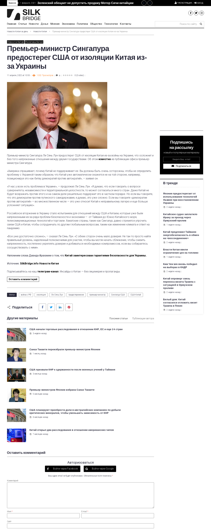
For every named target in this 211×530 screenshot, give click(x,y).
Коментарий (12, 419)
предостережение (76, 295)
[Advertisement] (181, 81)
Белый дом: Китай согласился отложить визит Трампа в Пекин (180, 302)
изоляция (41, 295)
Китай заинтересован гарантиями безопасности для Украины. (106, 255)
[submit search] (201, 24)
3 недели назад (37, 336)
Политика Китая (34, 42)
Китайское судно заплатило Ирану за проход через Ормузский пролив (180, 217)
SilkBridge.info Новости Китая (39, 263)
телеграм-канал (47, 271)
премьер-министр (97, 295)
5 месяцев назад (114, 356)
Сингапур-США (118, 295)
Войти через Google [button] (102, 407)
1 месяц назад (113, 336)
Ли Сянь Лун (57, 295)
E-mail (84, 450)
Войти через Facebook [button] (65, 407)
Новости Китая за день (17, 31)
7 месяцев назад (114, 376)
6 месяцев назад (38, 382)
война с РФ (26, 295)
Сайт (9, 460)
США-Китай (135, 295)
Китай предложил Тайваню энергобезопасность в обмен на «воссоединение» (181, 235)
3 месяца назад (37, 356)
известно (104, 159)
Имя (10, 450)
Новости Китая (40, 31)
